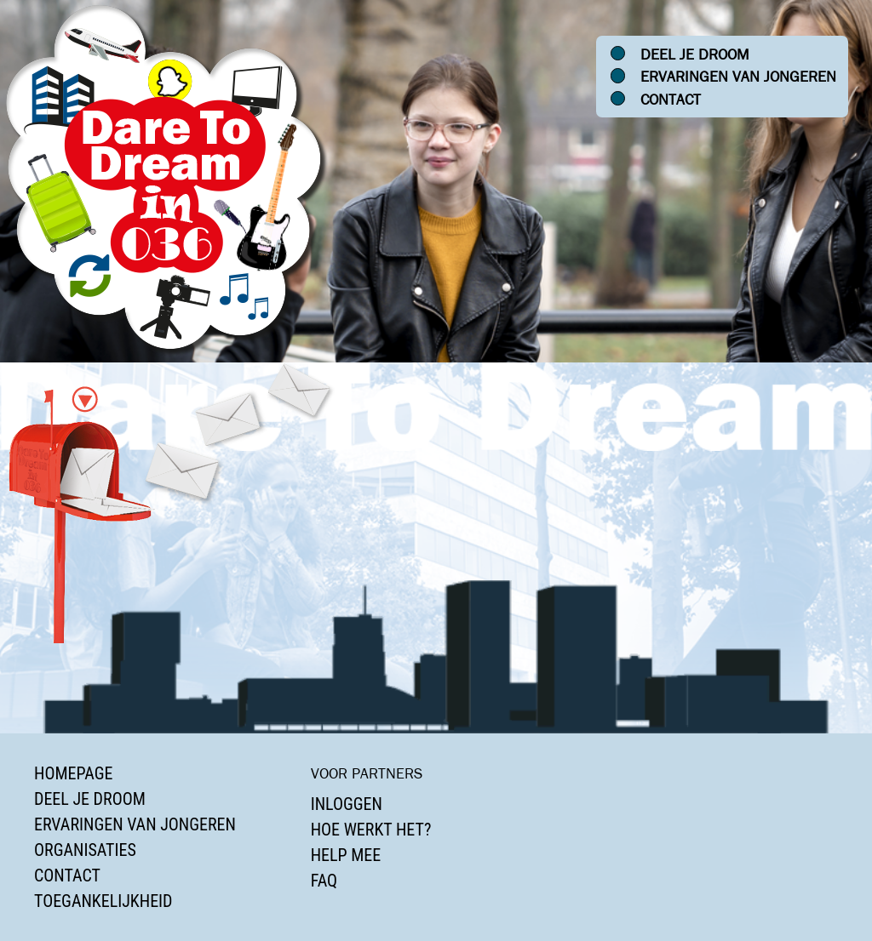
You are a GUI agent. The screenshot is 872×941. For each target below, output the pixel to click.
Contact (670, 99)
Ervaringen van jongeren (738, 76)
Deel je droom (694, 54)
